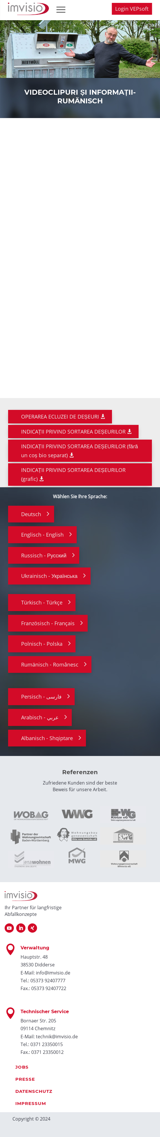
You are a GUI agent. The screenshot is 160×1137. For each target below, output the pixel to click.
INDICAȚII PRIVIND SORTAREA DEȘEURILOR (73, 431)
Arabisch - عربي (40, 717)
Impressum (30, 1103)
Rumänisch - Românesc (49, 664)
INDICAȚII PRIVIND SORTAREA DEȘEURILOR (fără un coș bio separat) (79, 451)
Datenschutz (33, 1091)
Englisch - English (42, 534)
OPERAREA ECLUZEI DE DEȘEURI (60, 416)
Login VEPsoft (131, 8)
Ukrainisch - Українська (49, 575)
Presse (25, 1079)
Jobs (22, 1067)
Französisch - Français (48, 623)
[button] (10, 1126)
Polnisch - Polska (41, 643)
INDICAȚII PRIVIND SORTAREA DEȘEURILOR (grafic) (73, 474)
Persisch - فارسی (41, 696)
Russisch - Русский (44, 555)
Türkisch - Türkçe (41, 602)
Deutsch (31, 514)
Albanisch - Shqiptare (47, 738)
